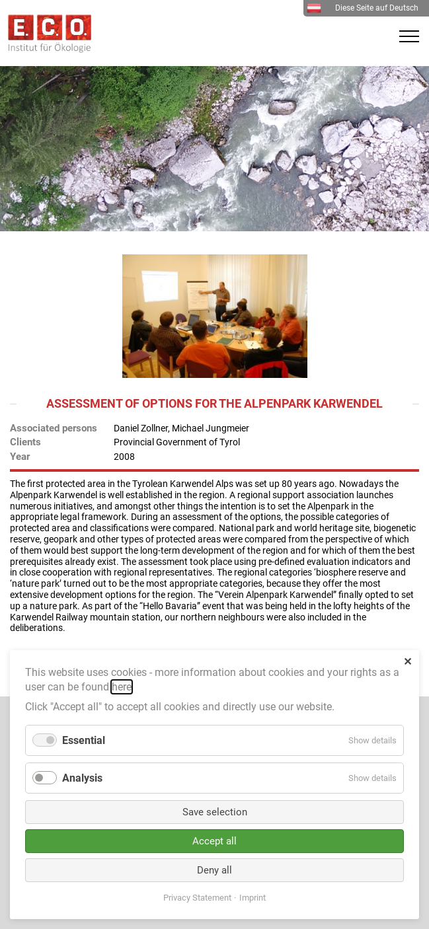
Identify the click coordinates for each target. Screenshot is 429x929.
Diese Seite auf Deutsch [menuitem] (362, 8)
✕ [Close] (407, 661)
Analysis (82, 778)
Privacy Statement (197, 898)
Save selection (214, 812)
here (122, 687)
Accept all (214, 841)
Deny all (214, 870)
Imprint (252, 898)
